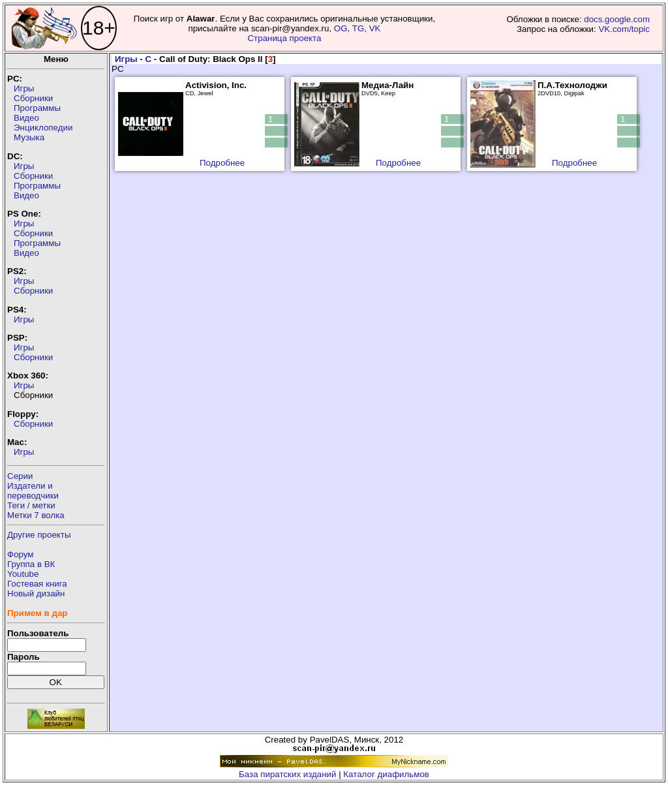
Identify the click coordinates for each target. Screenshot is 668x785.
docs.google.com (617, 19)
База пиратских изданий (287, 774)
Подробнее (222, 163)
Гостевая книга (37, 584)
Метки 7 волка (36, 515)
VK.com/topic (624, 29)
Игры (24, 88)
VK (375, 28)
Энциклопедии (43, 127)
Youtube (22, 574)
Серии (20, 476)
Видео (26, 118)
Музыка (29, 137)
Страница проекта (284, 38)
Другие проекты (39, 535)
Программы (37, 108)
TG (358, 28)
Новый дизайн (36, 593)
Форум (20, 554)
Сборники (33, 98)
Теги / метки (31, 505)
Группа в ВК (31, 564)
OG (341, 28)
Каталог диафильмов (386, 774)
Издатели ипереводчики (33, 490)
